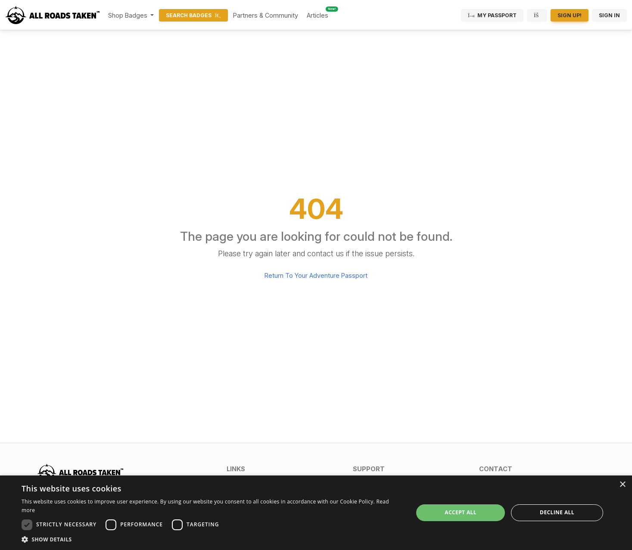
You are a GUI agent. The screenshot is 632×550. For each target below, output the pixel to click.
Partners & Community (265, 15)
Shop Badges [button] (128, 15)
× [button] (622, 485)
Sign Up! (569, 15)
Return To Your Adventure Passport (316, 275)
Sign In (609, 15)
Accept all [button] (460, 512)
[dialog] (316, 512)
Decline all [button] (557, 512)
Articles (317, 15)
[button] (284, 469)
